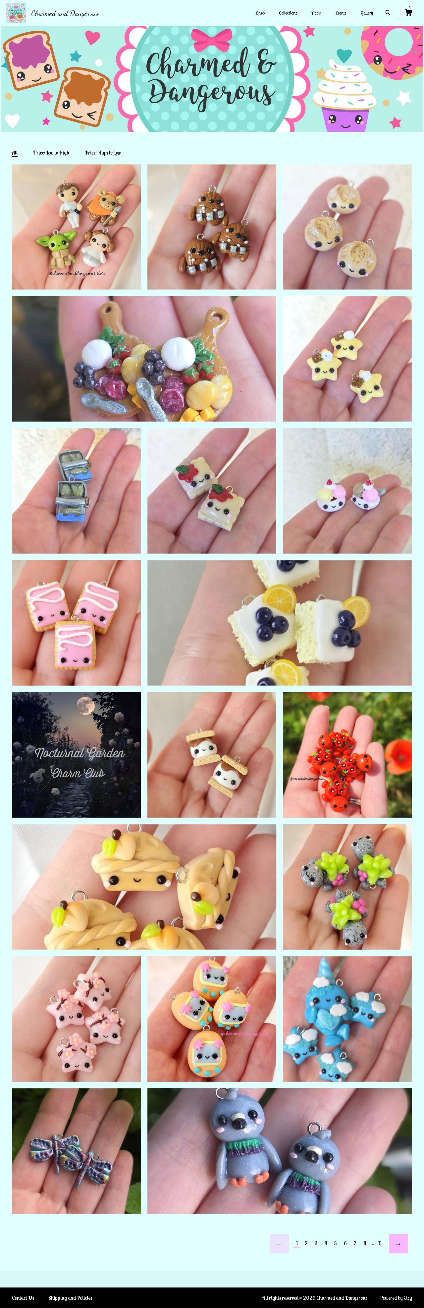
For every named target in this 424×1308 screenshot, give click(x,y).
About (316, 13)
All (15, 153)
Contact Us (23, 1297)
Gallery (366, 13)
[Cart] (408, 13)
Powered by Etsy (396, 1297)
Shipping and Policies (70, 1297)
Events (341, 13)
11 (380, 1243)
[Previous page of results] (279, 1243)
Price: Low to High (51, 153)
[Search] (388, 13)
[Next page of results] (398, 1243)
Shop (260, 13)
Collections (288, 13)
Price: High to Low (103, 153)
